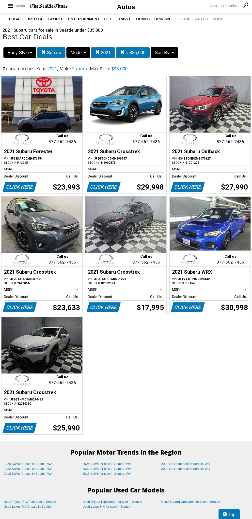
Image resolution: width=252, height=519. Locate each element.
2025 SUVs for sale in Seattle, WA (28, 464)
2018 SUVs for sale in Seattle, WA (106, 473)
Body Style (20, 52)
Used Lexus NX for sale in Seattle (106, 506)
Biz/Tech (35, 19)
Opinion (162, 19)
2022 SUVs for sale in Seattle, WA (28, 469)
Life (108, 19)
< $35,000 (133, 52)
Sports (55, 19)
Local (15, 19)
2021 (103, 52)
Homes (143, 19)
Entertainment (83, 19)
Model (78, 52)
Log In (211, 6)
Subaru (51, 52)
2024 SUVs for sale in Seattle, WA (106, 464)
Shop (218, 19)
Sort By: (164, 52)
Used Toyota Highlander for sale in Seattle (112, 502)
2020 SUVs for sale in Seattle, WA (185, 469)
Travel (124, 19)
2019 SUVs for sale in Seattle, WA (28, 473)
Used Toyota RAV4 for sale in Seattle (30, 502)
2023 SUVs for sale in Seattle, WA (185, 464)
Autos (126, 7)
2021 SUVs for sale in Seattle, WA (106, 469)
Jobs (185, 19)
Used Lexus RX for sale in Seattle (27, 506)
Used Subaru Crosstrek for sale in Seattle (190, 502)
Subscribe (229, 6)
